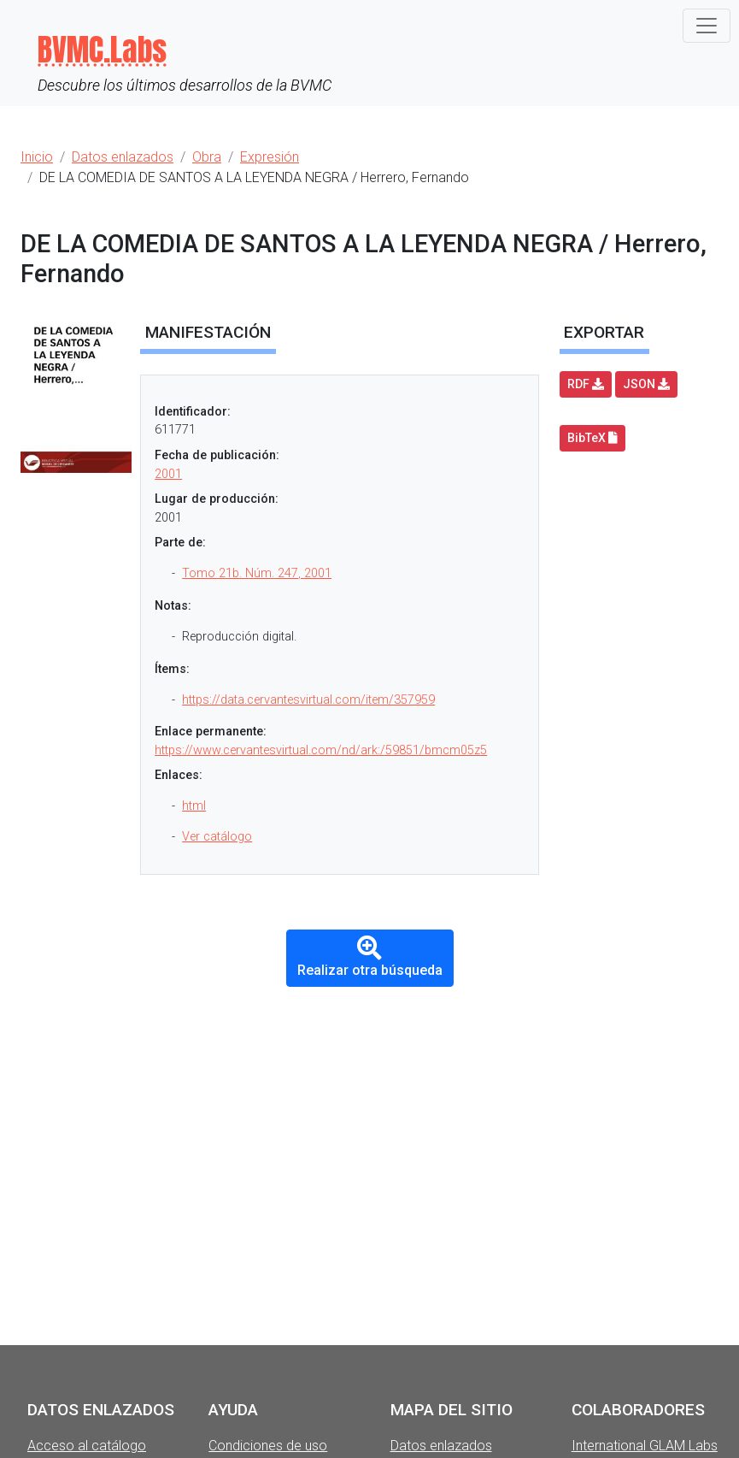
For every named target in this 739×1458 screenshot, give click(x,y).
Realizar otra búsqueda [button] (370, 957)
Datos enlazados (441, 1445)
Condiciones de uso (267, 1445)
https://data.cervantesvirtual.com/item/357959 (308, 700)
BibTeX (592, 438)
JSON (646, 384)
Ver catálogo (217, 836)
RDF (585, 384)
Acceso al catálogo (86, 1445)
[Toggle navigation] (706, 26)
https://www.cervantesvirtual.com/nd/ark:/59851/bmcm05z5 (321, 750)
